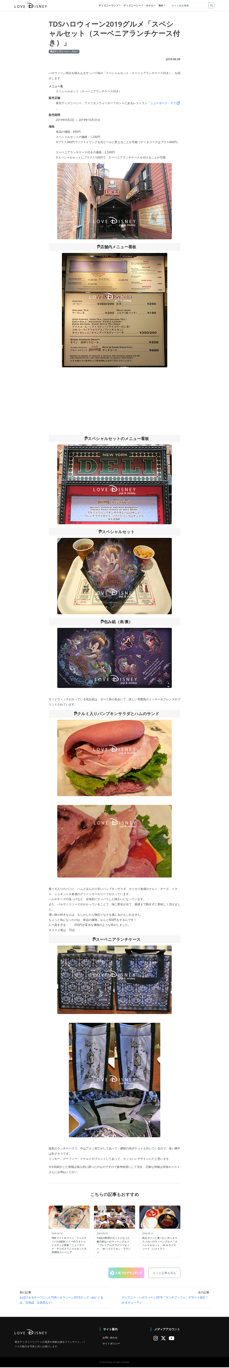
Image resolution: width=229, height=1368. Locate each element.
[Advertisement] (114, 402)
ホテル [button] (150, 5)
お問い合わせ (110, 1338)
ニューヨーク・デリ (165, 104)
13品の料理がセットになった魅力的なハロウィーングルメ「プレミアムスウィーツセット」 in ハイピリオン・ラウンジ (113, 1246)
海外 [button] (160, 5)
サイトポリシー (111, 1344)
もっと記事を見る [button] (164, 1273)
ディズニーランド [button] (109, 5)
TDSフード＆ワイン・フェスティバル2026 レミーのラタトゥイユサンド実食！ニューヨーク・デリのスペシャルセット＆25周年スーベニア (69, 1246)
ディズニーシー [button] (132, 5)
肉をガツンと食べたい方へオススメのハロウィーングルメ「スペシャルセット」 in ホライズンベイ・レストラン (159, 1244)
